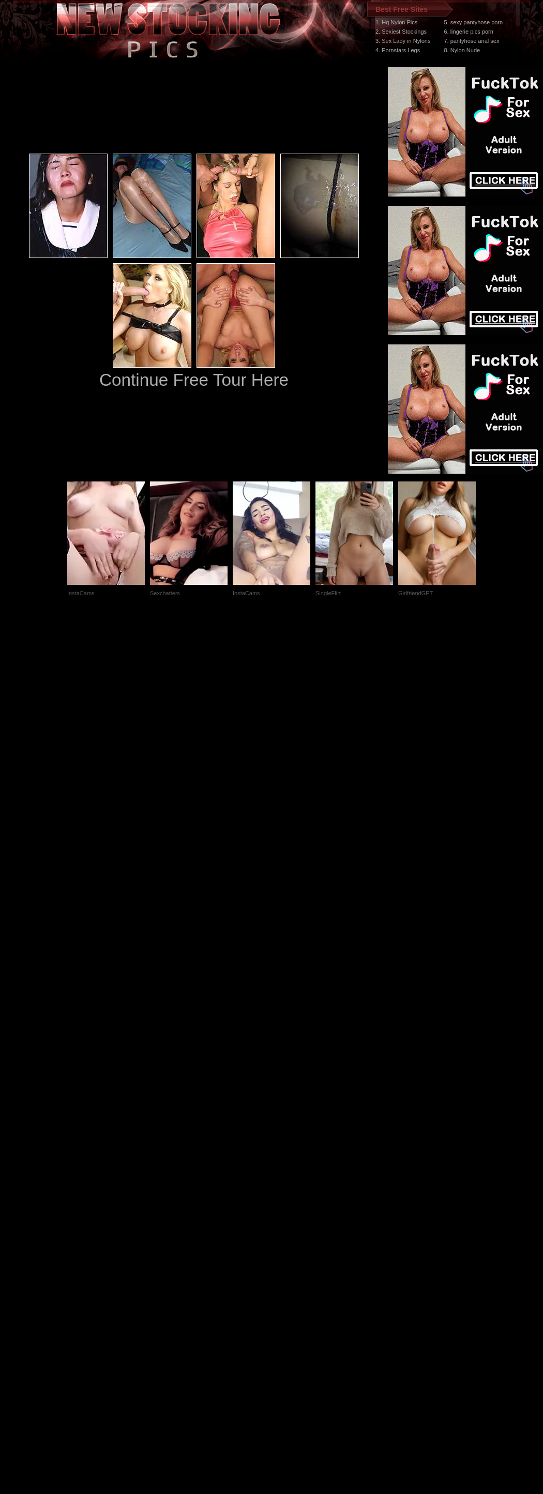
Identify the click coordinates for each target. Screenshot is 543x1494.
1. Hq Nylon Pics (396, 22)
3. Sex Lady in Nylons (402, 41)
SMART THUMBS (289, 1299)
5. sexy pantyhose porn (473, 22)
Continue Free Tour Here (194, 379)
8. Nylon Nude (462, 50)
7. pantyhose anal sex (471, 41)
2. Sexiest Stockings (401, 31)
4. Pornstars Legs (397, 50)
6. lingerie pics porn (468, 31)
